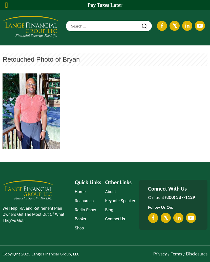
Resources (84, 200)
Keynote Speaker (120, 200)
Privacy (160, 253)
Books (80, 219)
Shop (79, 228)
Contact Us (115, 219)
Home (80, 191)
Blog (109, 209)
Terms (176, 253)
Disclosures (196, 253)
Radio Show (85, 209)
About (110, 191)
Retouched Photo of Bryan (41, 59)
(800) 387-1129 (180, 197)
